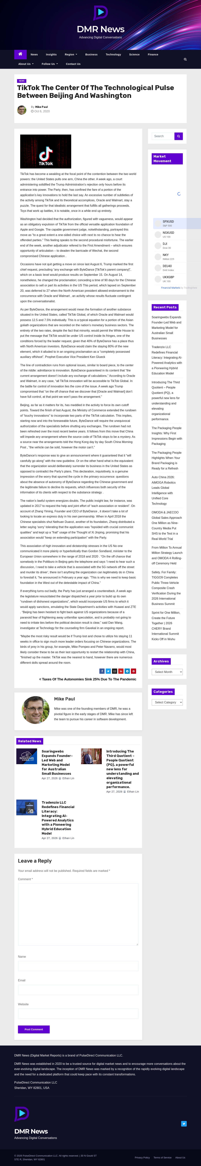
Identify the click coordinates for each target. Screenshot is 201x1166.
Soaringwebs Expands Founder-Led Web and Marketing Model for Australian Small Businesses (57, 762)
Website (23, 1004)
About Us (26, 63)
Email (21, 980)
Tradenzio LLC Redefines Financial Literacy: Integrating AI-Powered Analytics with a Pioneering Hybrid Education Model (58, 818)
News (34, 54)
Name (22, 956)
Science (134, 54)
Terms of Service (163, 1157)
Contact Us (73, 63)
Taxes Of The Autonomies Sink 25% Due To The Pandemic (87, 679)
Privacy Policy (142, 1157)
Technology (113, 54)
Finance (153, 54)
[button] (185, 59)
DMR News (100, 29)
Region (71, 54)
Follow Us (50, 63)
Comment (25, 879)
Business (91, 54)
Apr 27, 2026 (50, 778)
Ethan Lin (66, 778)
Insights (51, 54)
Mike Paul (41, 107)
